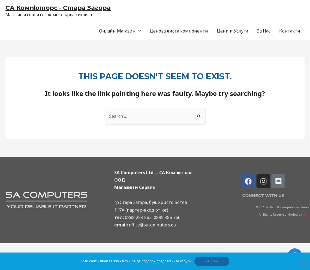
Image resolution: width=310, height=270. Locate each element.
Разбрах (211, 261)
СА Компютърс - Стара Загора (58, 7)
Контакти (289, 31)
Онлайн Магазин (117, 31)
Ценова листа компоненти (179, 31)
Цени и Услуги (232, 31)
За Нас (263, 31)
